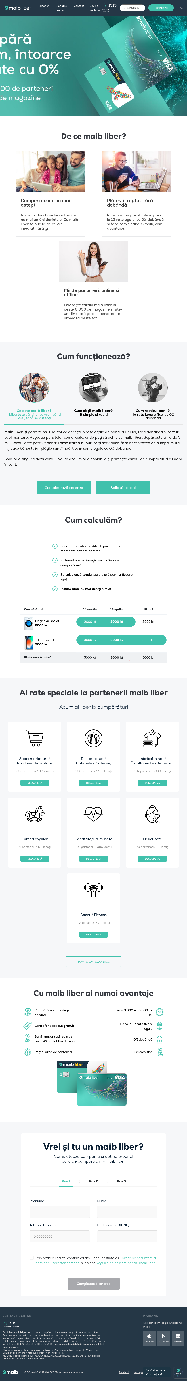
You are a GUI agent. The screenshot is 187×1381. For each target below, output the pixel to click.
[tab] (34, 397)
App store (149, 1341)
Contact (79, 5)
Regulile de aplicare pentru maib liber (125, 1263)
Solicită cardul (123, 487)
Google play (164, 1341)
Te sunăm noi (161, 7)
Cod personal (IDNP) (113, 1225)
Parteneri (43, 5)
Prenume (37, 1201)
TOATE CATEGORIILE (93, 962)
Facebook (124, 1372)
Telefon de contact (44, 1225)
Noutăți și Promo (61, 8)
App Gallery (178, 1341)
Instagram (139, 1372)
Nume (102, 1201)
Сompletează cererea (64, 487)
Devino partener (95, 8)
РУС (180, 8)
